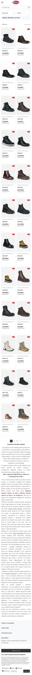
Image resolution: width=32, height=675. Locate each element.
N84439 (20, 358)
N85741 (19, 85)
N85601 (4, 85)
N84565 (20, 324)
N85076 (5, 427)
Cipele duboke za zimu (8, 48)
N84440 (5, 358)
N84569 (20, 290)
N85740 (5, 153)
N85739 (5, 119)
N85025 (5, 51)
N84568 (5, 324)
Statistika (19, 668)
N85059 (5, 222)
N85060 (20, 187)
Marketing (6, 670)
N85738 (20, 119)
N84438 (5, 392)
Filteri (23, 13)
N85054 (20, 222)
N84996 (5, 187)
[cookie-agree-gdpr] (26, 671)
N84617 (20, 427)
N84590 (5, 290)
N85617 (19, 392)
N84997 (5, 256)
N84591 (20, 256)
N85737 (20, 153)
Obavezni (6, 668)
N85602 (20, 51)
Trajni (13, 668)
